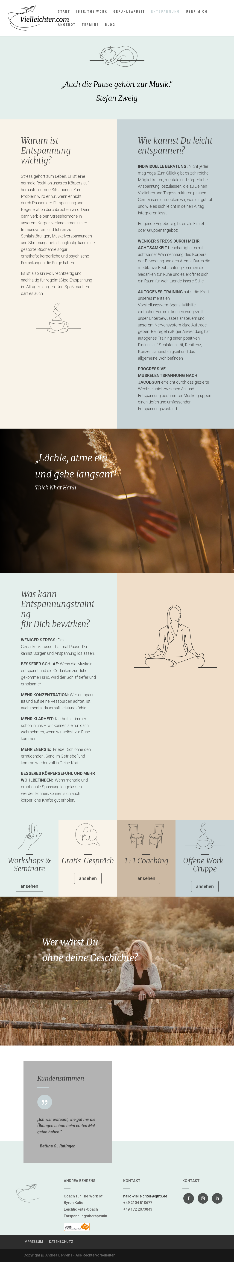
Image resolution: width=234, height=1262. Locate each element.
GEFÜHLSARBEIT (129, 11)
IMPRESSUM (33, 1242)
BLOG (110, 25)
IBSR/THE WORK (91, 11)
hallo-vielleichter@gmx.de (145, 1196)
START (64, 11)
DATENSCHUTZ (61, 1242)
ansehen (29, 886)
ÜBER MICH (197, 11)
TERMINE (90, 25)
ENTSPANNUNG (165, 11)
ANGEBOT (67, 25)
